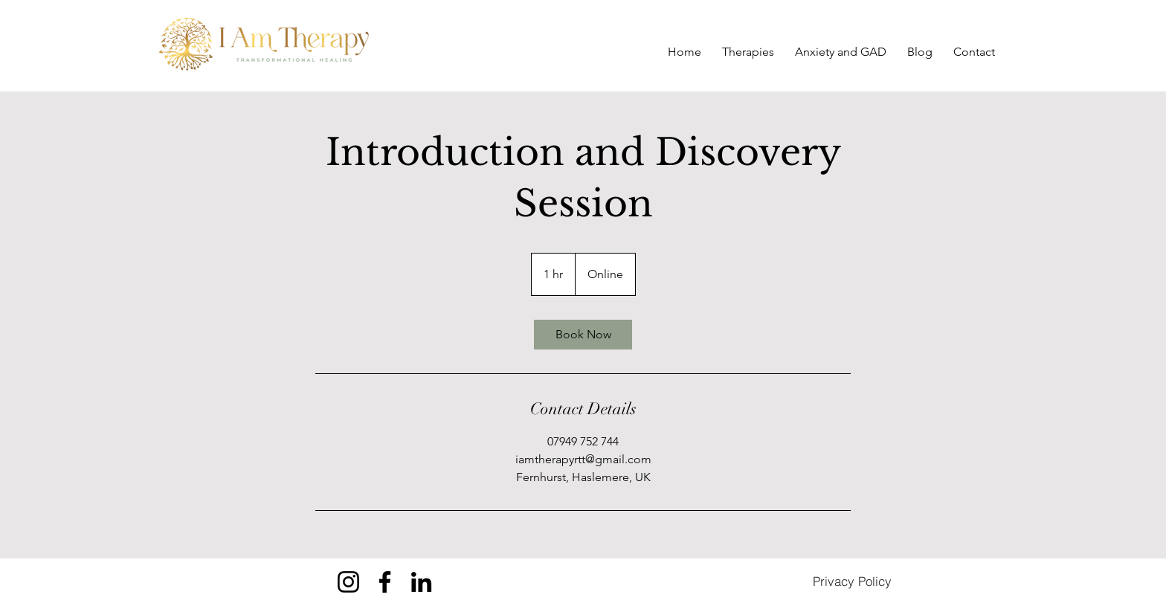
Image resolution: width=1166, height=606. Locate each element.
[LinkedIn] (421, 581)
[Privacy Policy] (852, 581)
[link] (583, 334)
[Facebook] (384, 581)
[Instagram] (348, 581)
